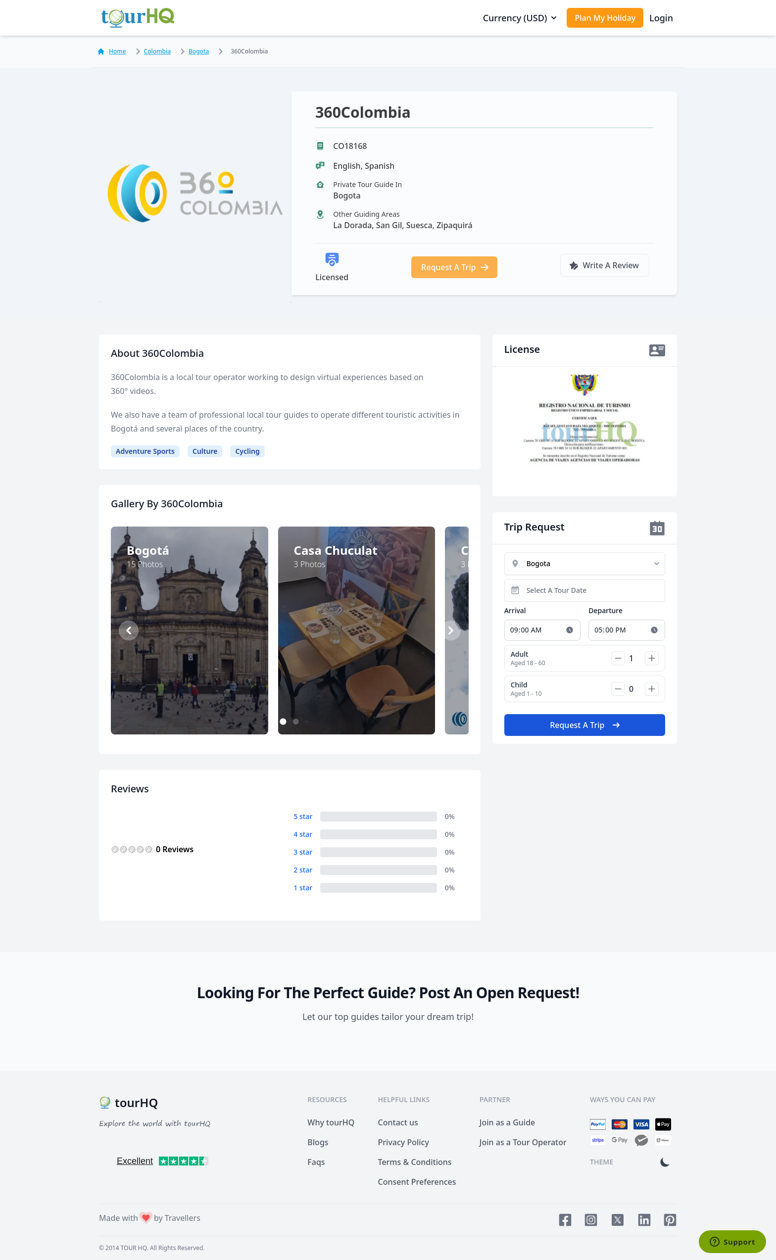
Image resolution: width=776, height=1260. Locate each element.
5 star (302, 816)
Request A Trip (455, 267)
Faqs (316, 1162)
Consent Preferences (417, 1181)
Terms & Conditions (415, 1162)
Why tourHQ (330, 1122)
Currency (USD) (521, 18)
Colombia (151, 51)
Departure (605, 610)
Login (661, 18)
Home (111, 51)
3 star (302, 852)
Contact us (398, 1122)
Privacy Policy (403, 1142)
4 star (302, 834)
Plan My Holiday (605, 17)
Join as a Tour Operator (523, 1142)
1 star (302, 887)
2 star (302, 869)
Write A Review (604, 265)
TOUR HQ (134, 1248)
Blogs (317, 1142)
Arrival (515, 610)
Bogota (193, 51)
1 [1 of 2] (283, 722)
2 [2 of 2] (296, 722)
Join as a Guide (507, 1122)
